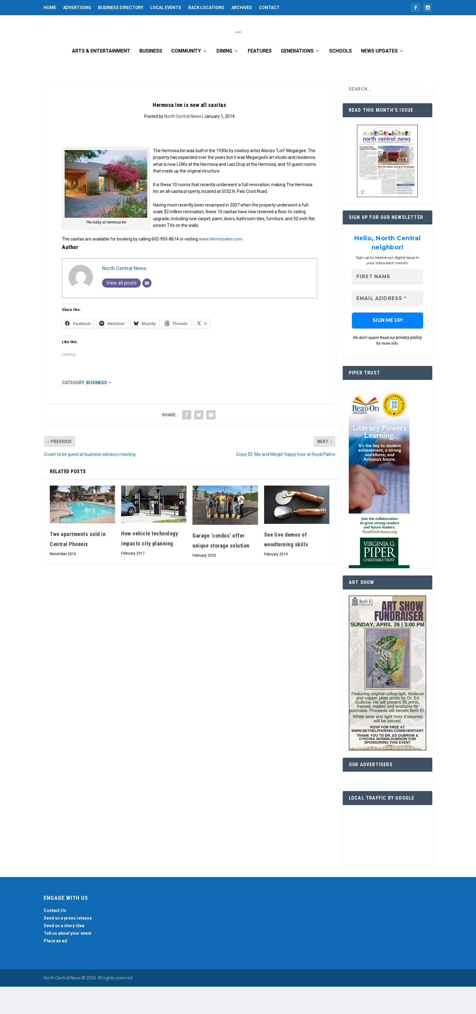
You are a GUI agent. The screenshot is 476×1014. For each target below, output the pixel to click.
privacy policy (409, 364)
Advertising (77, 7)
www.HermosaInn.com (220, 266)
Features (260, 78)
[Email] (146, 310)
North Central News (182, 143)
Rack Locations (206, 7)
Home (50, 7)
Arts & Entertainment (101, 78)
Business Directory (120, 7)
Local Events (165, 7)
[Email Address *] (387, 326)
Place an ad (55, 968)
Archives (241, 7)
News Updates (379, 78)
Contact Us (55, 937)
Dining (224, 78)
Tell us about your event (67, 960)
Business (150, 78)
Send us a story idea (64, 953)
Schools (340, 78)
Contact (269, 7)
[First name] (387, 304)
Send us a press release (68, 945)
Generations (297, 78)
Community (186, 78)
